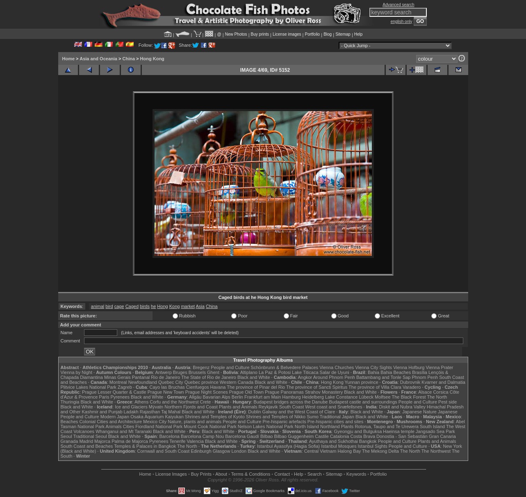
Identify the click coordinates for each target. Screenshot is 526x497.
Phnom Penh (425, 377)
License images (287, 34)
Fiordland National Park (158, 426)
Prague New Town (166, 392)
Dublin (254, 411)
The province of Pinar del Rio (256, 387)
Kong (174, 306)
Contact (282, 474)
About (221, 474)
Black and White (253, 377)
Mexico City (154, 421)
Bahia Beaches (395, 372)
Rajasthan (150, 411)
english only (401, 21)
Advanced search (398, 4)
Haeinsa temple (398, 431)
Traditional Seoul (90, 436)
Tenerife (177, 441)
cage (119, 306)
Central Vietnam (320, 451)
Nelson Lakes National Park (266, 426)
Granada (69, 441)
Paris (104, 396)
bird (109, 306)
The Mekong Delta (380, 451)
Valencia (195, 441)
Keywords (356, 474)
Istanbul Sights (372, 446)
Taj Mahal (170, 411)
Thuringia (70, 401)
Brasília (419, 372)
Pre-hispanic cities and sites (335, 421)
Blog (327, 34)
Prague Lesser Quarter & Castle (114, 392)
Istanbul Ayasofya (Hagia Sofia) (288, 446)
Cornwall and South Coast (163, 451)
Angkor (305, 377)
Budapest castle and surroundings (363, 401)
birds (145, 306)
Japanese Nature (419, 411)
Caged (132, 306)
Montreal (118, 382)
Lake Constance (341, 396)
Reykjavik (268, 406)
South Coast (291, 406)
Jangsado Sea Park (435, 431)
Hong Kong (152, 58)
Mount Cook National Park (210, 426)
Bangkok (368, 441)
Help (358, 34)
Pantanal (141, 377)
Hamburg (291, 396)
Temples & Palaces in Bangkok (145, 446)
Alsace (425, 392)
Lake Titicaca (305, 372)
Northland (330, 426)
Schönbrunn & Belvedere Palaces (285, 367)
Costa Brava (362, 436)
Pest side (447, 401)
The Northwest (436, 451)
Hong (162, 306)
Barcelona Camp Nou (202, 436)
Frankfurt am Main (262, 396)
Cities (128, 426)
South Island (432, 426)
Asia (200, 306)
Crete (205, 401)
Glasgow (221, 451)
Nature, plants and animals (194, 421)
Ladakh (131, 411)
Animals (114, 426)
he (153, 306)
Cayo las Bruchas (167, 387)
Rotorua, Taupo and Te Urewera (387, 426)
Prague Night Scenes (206, 392)
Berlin (237, 396)
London (238, 451)
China (128, 58)
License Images (171, 474)
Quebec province (201, 382)
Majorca (102, 441)
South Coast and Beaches (87, 446)
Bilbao (266, 436)
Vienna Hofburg (408, 367)
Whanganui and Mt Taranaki (124, 431)
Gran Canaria (442, 436)
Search (314, 474)
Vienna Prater (439, 367)
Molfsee (383, 396)
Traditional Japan (337, 416)
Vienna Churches (336, 367)
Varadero (412, 387)
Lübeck (366, 396)
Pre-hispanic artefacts (284, 421)
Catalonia (339, 436)
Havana (218, 387)
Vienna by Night (76, 372)
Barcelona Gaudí (242, 436)
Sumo (313, 416)
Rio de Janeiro (165, 377)
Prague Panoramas (284, 392)
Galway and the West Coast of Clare (298, 411)
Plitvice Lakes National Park (88, 387)
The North (437, 396)
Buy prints (260, 34)
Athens (141, 401)
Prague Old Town (246, 392)
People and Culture (230, 367)
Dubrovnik (410, 382)
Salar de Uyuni (334, 372)
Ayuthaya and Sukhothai (333, 441)
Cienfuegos (197, 387)
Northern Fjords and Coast (191, 406)
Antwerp (163, 372)
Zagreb (125, 387)
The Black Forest (409, 396)
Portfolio (312, 34)
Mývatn (156, 406)
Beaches (69, 421)
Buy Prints (201, 474)
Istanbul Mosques (338, 446)
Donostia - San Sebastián (402, 436)
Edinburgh (201, 451)
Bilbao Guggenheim (294, 436)
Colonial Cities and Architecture (110, 421)
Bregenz (201, 367)
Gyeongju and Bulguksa (358, 431)
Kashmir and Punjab (102, 411)
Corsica (440, 392)
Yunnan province (361, 382)
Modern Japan (114, 416)
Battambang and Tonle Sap (383, 377)
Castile (322, 436)
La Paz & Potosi (275, 372)
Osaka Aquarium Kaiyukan (157, 416)
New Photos (236, 34)
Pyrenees (119, 396)
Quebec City (170, 382)
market (188, 306)
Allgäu (195, 396)
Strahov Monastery (324, 392)
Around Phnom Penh (334, 377)
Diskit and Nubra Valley (402, 406)
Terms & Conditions (250, 474)
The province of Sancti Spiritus (316, 387)
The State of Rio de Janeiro (208, 377)
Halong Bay (349, 451)
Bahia (373, 372)
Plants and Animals (238, 406)
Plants (347, 426)
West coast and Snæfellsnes (333, 406)
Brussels (197, 372)
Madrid (86, 441)
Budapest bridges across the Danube (290, 401)
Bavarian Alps (216, 396)
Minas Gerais (117, 377)
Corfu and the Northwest (174, 401)
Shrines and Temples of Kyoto (215, 416)
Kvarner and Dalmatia (443, 382)
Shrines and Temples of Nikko (275, 416)
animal (97, 306)
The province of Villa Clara (374, 387)
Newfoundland (142, 382)
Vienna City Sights (373, 367)
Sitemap (343, 34)
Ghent (213, 372)
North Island (307, 426)
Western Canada (236, 382)
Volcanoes (83, 431)
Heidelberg (313, 396)
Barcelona (169, 436)
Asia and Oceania (98, 58)
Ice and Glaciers (131, 406)
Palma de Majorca (130, 441)
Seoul (66, 436)
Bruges (180, 372)
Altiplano (248, 372)
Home (68, 58)
